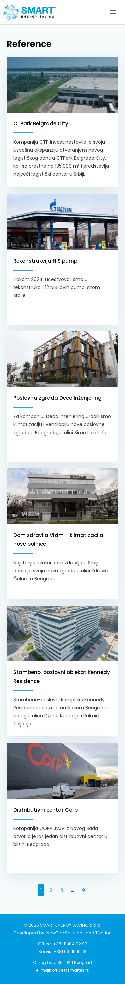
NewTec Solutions (65, 933)
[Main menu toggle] (113, 12)
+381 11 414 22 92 (70, 944)
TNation (103, 933)
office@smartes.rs (70, 970)
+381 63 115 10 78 (70, 951)
